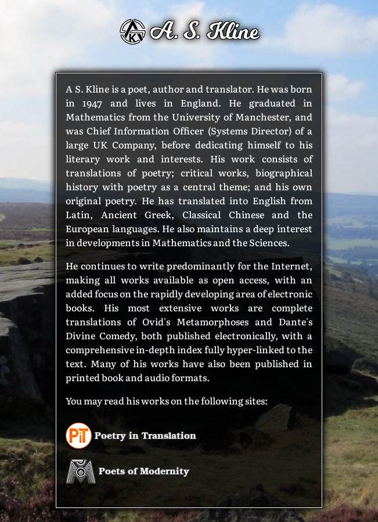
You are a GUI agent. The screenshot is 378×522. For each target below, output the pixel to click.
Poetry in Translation (131, 435)
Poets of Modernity (127, 470)
